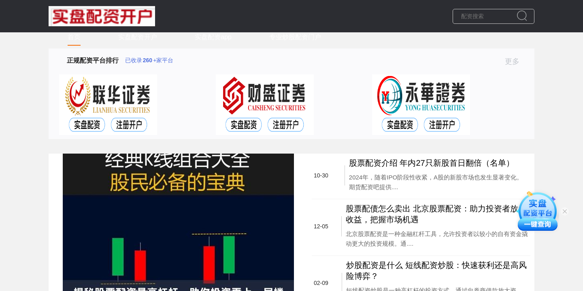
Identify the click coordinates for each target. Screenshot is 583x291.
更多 (515, 61)
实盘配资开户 (137, 37)
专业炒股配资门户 (295, 37)
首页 (74, 37)
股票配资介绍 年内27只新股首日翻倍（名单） (431, 162)
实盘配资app (213, 37)
